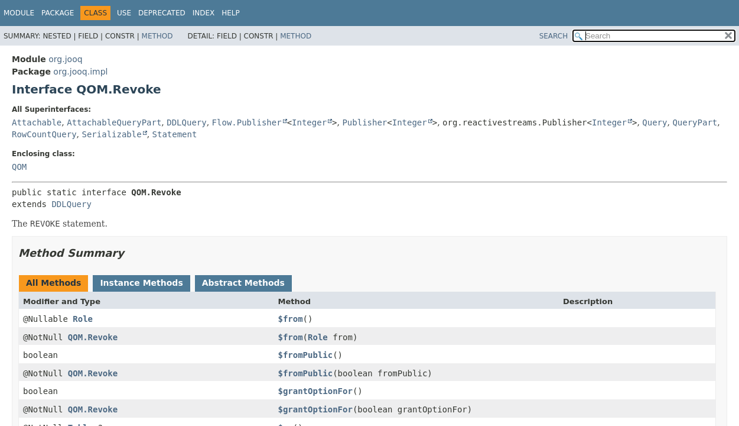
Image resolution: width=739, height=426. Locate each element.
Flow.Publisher (247, 122)
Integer (309, 122)
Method (157, 36)
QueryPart (694, 122)
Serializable (111, 134)
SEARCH (553, 36)
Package (57, 13)
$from (290, 319)
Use (124, 13)
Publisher (364, 122)
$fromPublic (305, 355)
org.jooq (65, 59)
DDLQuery (186, 122)
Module (19, 13)
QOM (19, 167)
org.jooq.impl (80, 71)
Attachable (36, 122)
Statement (174, 134)
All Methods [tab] (53, 283)
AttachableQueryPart (114, 122)
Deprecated (161, 13)
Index (204, 13)
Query (654, 122)
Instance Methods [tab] (141, 283)
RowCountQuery (44, 134)
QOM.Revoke (93, 337)
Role (83, 319)
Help (231, 13)
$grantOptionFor (315, 391)
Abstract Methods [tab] (243, 283)
